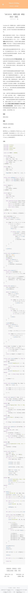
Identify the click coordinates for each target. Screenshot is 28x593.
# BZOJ (19, 568)
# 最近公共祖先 (10, 570)
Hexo (5, 592)
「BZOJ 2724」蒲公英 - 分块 (8, 575)
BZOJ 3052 (5, 117)
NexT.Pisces (19, 592)
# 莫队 (15, 570)
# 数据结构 (8, 568)
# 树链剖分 (14, 568)
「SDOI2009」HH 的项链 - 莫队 (19, 575)
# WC (19, 570)
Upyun (18, 589)
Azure (8, 589)
